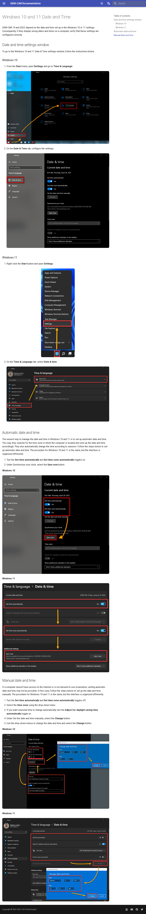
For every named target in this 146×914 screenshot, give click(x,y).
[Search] (128, 3)
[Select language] (108, 3)
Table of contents (122, 16)
